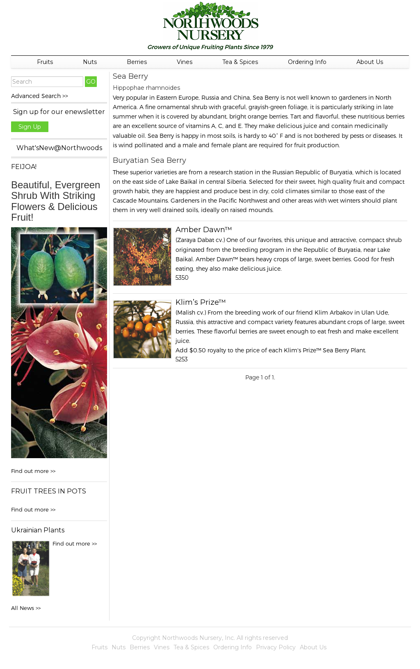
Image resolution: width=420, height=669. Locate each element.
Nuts (90, 62)
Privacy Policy (276, 647)
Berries (137, 62)
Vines (184, 62)
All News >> (26, 608)
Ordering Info (307, 62)
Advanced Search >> (39, 95)
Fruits (45, 62)
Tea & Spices (240, 62)
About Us (369, 62)
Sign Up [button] (29, 126)
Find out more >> (33, 471)
